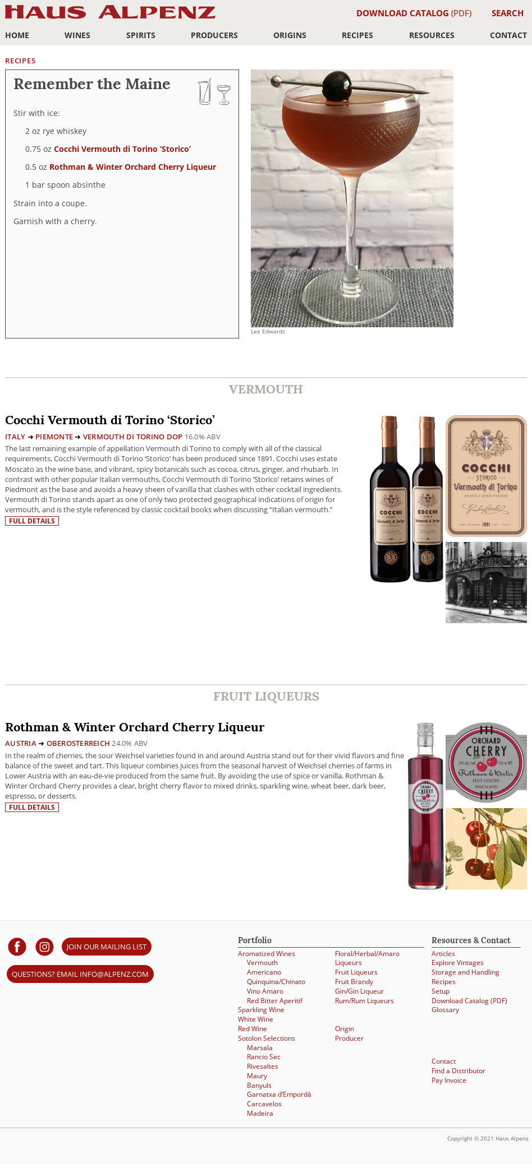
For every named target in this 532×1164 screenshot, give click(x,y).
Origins (289, 35)
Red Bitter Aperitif (274, 1000)
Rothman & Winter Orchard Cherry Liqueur (132, 166)
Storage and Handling (465, 972)
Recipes (357, 35)
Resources (432, 35)
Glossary (445, 1009)
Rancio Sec (264, 1056)
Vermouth (262, 962)
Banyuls (259, 1085)
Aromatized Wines (266, 953)
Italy (15, 437)
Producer (349, 1038)
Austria (20, 743)
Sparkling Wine (261, 1009)
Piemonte (54, 437)
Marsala (260, 1047)
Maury (257, 1075)
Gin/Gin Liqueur (359, 991)
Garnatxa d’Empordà (279, 1094)
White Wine (255, 1019)
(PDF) (413, 12)
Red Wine (252, 1028)
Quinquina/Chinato (276, 981)
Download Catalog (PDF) (469, 1000)
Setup (441, 991)
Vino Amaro (265, 991)
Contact (508, 35)
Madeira (260, 1113)
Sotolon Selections (266, 1038)
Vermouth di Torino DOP (133, 437)
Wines (77, 35)
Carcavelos (264, 1104)
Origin (344, 1028)
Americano (264, 972)
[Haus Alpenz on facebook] (17, 946)
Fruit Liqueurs (356, 972)
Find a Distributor (458, 1070)
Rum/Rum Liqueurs (364, 1000)
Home (17, 35)
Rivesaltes (262, 1066)
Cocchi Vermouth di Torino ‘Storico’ (122, 148)
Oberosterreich (79, 743)
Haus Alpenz (110, 18)
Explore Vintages (458, 962)
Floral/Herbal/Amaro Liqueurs (367, 958)
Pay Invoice (449, 1080)
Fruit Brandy (354, 981)
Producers (214, 35)
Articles (443, 953)
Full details (32, 521)
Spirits (140, 35)
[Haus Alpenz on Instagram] (44, 946)
